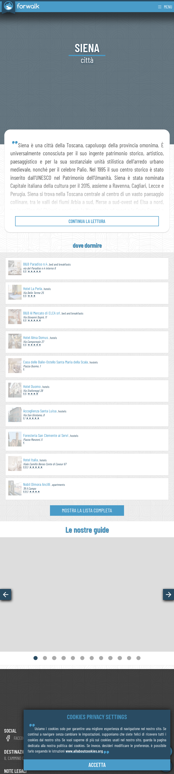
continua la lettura (87, 221)
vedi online (87, 619)
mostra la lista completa (87, 510)
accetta (97, 764)
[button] (5, 594)
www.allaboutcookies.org (84, 750)
